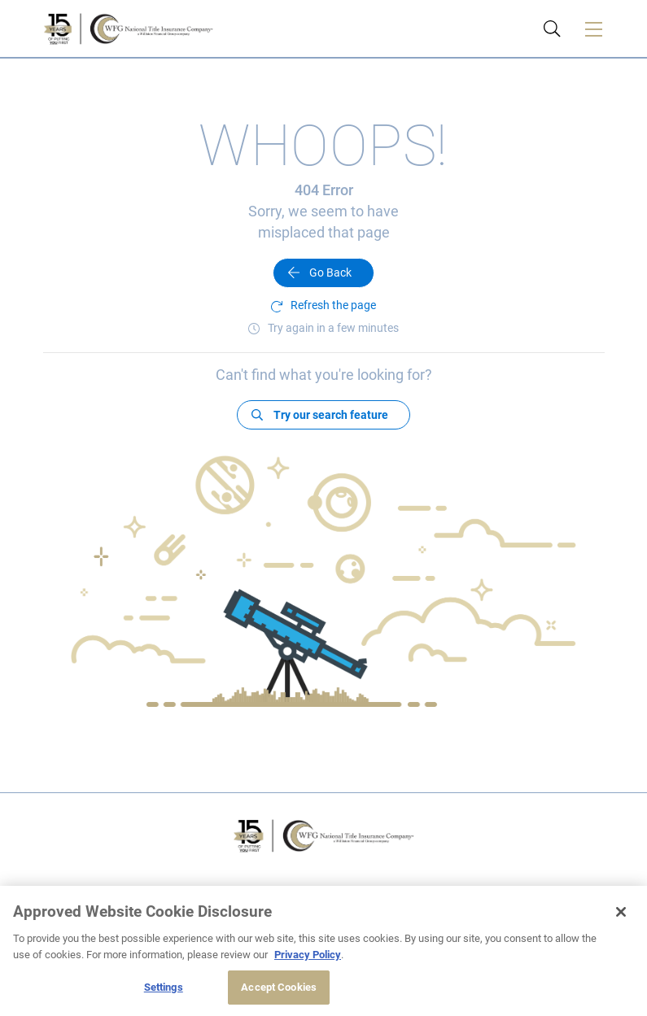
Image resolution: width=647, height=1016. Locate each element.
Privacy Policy (307, 954)
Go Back (330, 272)
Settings (163, 987)
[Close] (621, 912)
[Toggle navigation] (594, 28)
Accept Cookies (279, 987)
